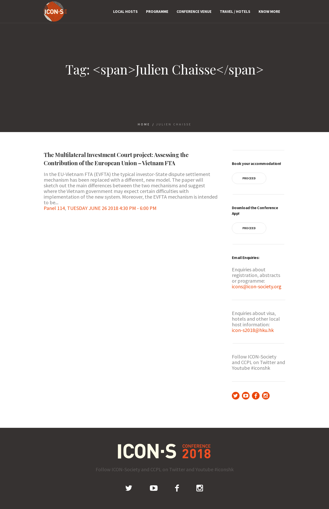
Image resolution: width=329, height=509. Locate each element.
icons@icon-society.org (256, 286)
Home (144, 124)
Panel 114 (54, 208)
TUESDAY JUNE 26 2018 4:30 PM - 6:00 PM (112, 208)
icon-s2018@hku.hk (253, 330)
